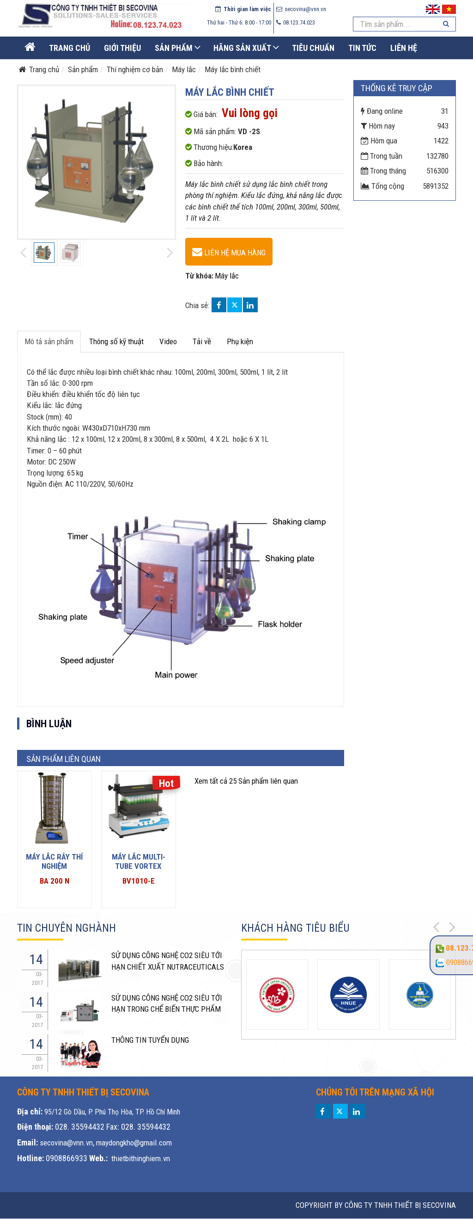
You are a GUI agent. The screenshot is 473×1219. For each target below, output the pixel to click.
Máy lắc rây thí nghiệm (54, 861)
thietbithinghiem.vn (140, 1158)
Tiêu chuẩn (313, 48)
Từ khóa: (199, 275)
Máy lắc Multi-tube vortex (138, 861)
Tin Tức (362, 48)
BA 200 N (54, 880)
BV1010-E (138, 880)
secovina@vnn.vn (66, 1142)
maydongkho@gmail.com (134, 1142)
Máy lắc (227, 275)
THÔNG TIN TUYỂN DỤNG (150, 1040)
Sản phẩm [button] (174, 48)
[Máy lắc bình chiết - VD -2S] (229, 252)
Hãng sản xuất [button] (242, 48)
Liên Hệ (403, 48)
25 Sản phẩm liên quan (246, 781)
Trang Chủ (69, 48)
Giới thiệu (122, 48)
